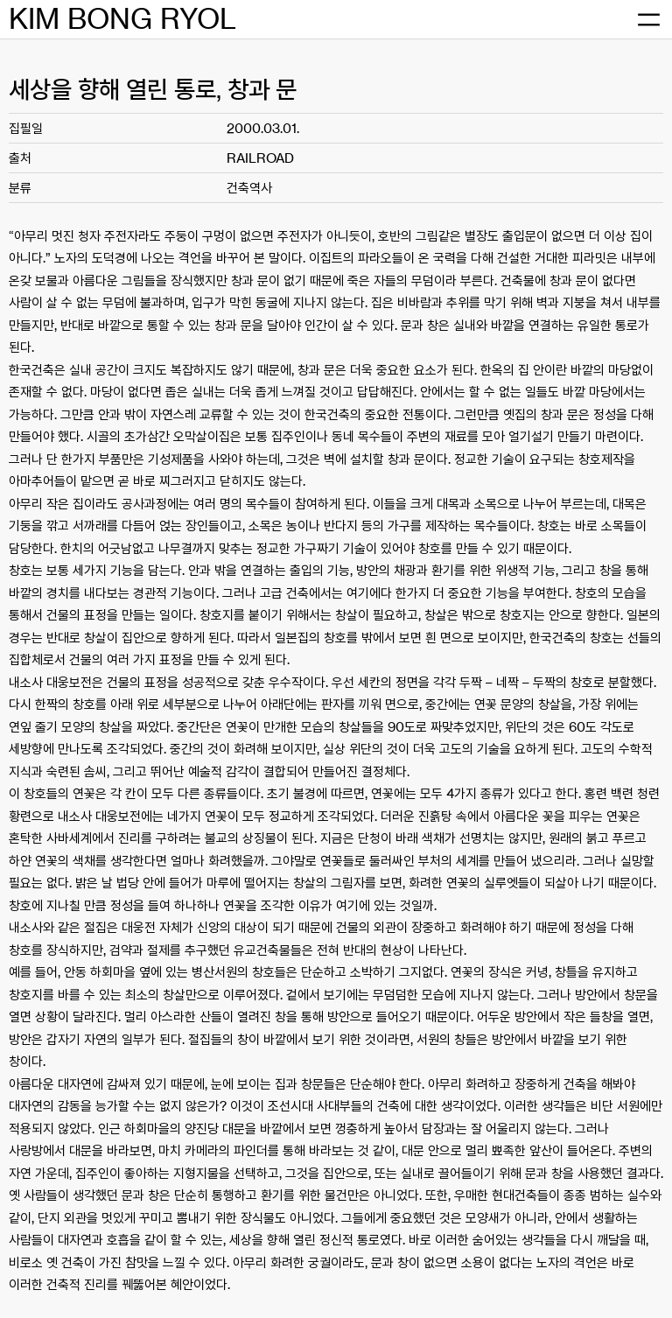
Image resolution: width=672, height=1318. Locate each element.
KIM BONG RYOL (122, 19)
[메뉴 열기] (648, 19)
